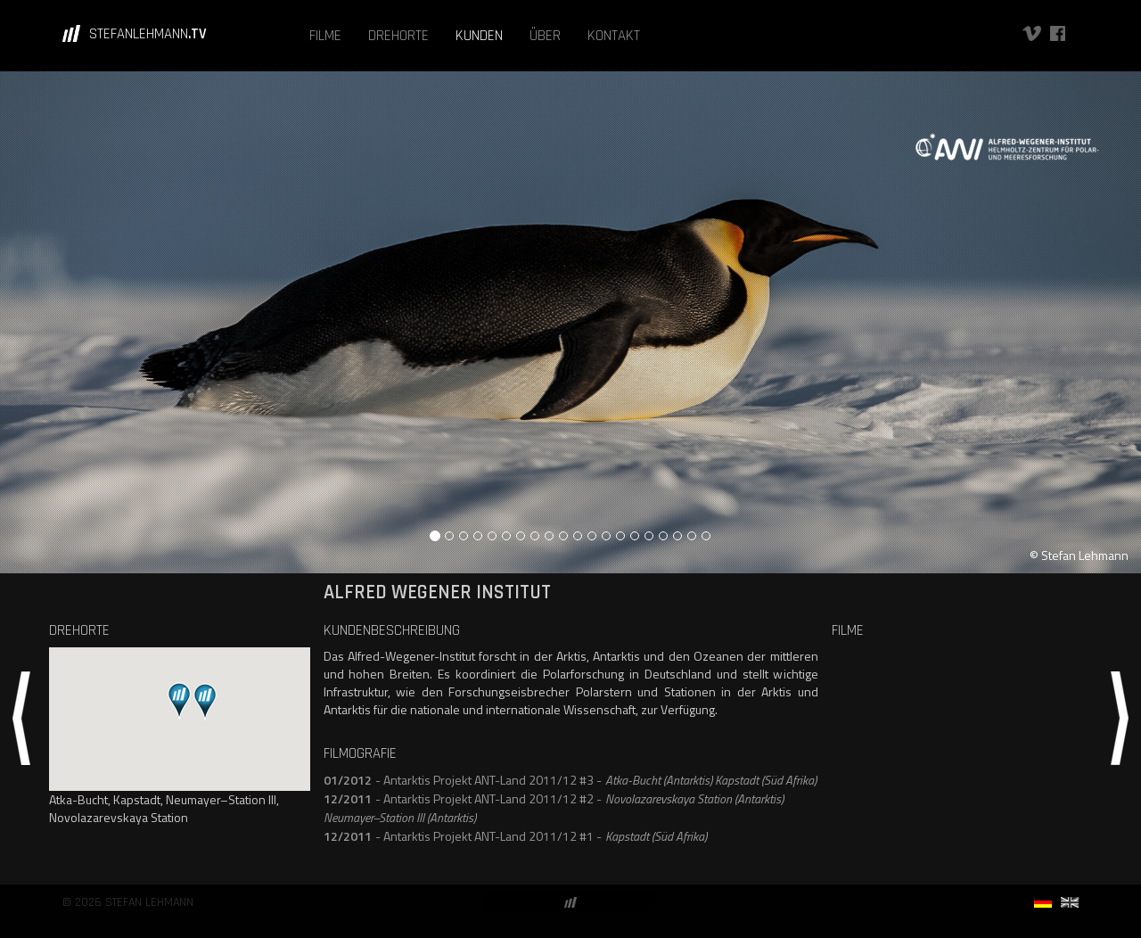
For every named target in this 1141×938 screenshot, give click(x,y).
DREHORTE (398, 35)
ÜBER (545, 35)
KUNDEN (479, 35)
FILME (325, 35)
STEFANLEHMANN (148, 34)
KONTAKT (613, 35)
